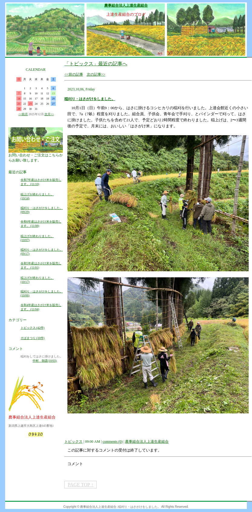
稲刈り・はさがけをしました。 (89, 99)
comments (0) (112, 441)
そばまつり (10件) (32, 338)
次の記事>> (96, 74)
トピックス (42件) (32, 327)
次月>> (49, 114)
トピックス (73, 441)
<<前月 (23, 114)
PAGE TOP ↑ (80, 484)
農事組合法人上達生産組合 (126, 5)
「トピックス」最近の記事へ (95, 63)
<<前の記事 (73, 74)
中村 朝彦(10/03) (45, 360)
